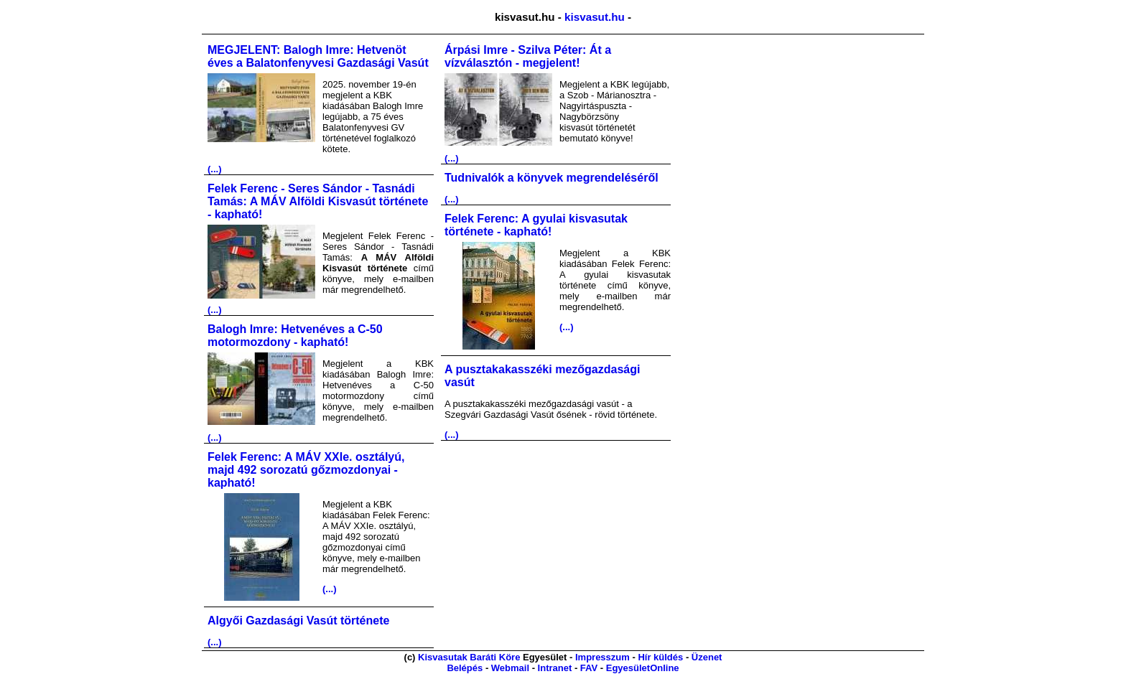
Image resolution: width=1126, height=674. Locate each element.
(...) (215, 169)
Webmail (510, 668)
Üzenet (707, 657)
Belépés (465, 668)
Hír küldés (660, 657)
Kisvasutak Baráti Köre (469, 657)
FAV (588, 668)
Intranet (555, 668)
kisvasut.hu (594, 17)
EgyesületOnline (642, 668)
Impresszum (602, 657)
